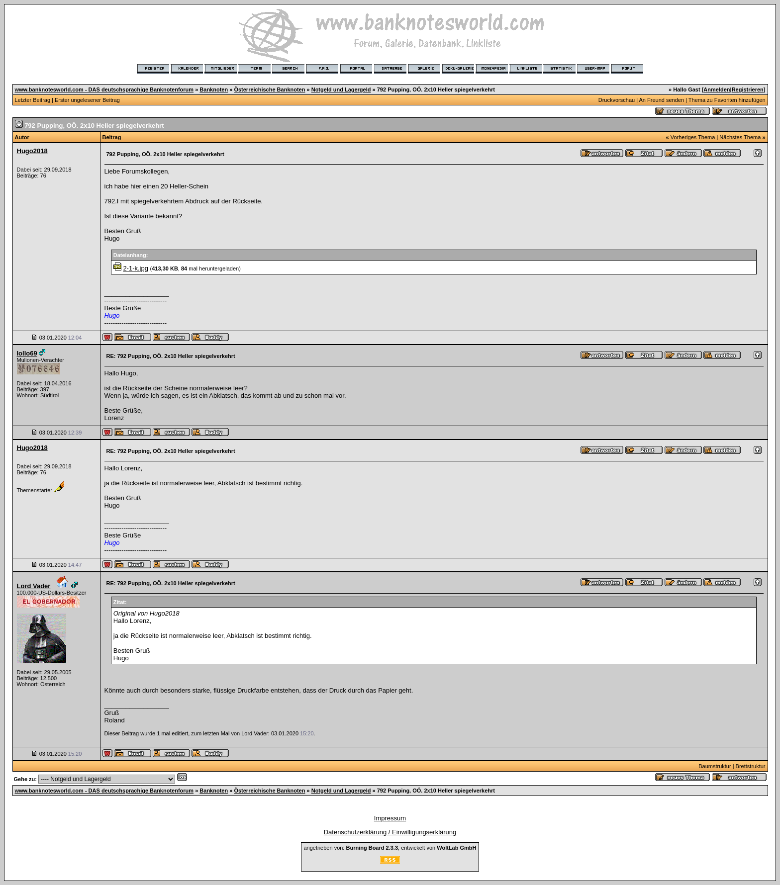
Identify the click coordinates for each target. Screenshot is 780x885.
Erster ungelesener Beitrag (87, 100)
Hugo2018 (32, 151)
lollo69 (27, 353)
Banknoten (213, 89)
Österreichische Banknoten (269, 89)
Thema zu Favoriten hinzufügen (727, 100)
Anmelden (716, 89)
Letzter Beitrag (33, 100)
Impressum (390, 818)
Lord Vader (34, 586)
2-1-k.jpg (135, 268)
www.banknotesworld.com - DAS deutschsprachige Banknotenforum (104, 89)
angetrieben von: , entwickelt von (389, 848)
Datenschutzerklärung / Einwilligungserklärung (390, 832)
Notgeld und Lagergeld (341, 89)
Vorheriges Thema (693, 137)
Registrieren (748, 89)
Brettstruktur (751, 766)
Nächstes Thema (740, 137)
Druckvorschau (616, 100)
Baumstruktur (714, 766)
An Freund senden (661, 100)
